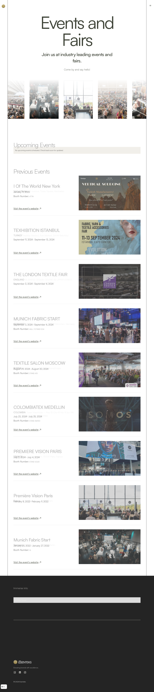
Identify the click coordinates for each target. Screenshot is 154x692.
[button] (4, 687)
